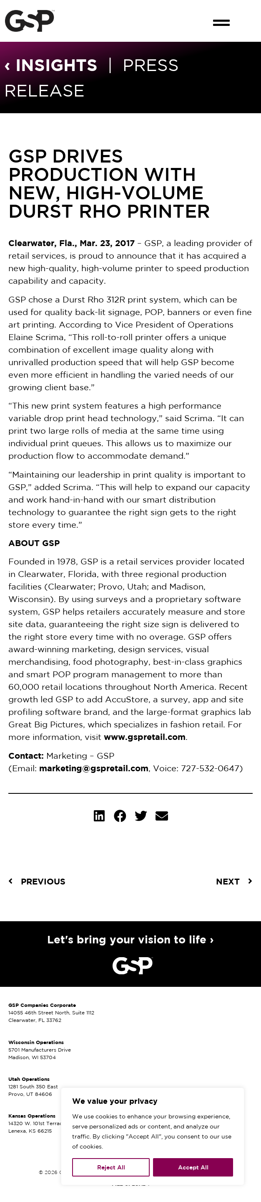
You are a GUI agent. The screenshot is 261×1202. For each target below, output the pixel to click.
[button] (221, 15)
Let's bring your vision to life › (130, 939)
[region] (152, 1136)
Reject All (111, 1167)
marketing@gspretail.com (93, 768)
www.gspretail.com (145, 737)
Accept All (193, 1167)
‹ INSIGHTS (51, 64)
